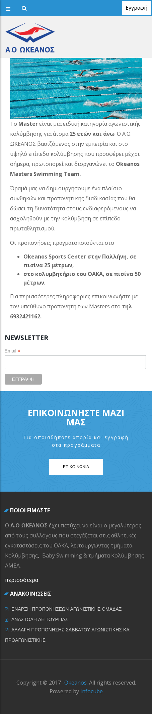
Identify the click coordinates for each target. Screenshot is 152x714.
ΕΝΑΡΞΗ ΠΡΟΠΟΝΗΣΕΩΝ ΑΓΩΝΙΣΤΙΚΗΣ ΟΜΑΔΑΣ (66, 609)
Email (12, 351)
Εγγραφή (136, 7)
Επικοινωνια (76, 466)
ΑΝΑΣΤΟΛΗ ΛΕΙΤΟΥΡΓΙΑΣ (39, 619)
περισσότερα (21, 580)
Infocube (91, 691)
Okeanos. (76, 682)
